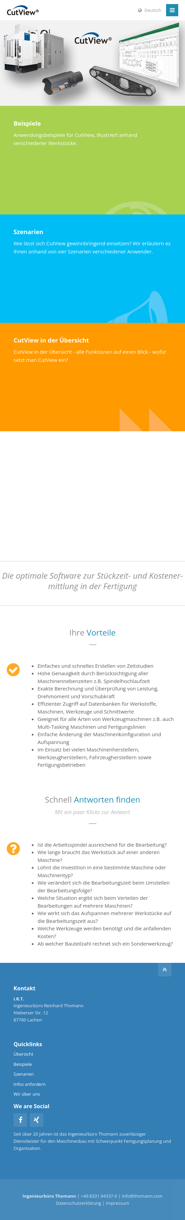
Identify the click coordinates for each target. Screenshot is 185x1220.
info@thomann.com (142, 1196)
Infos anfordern (30, 1084)
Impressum (117, 1203)
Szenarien (24, 1074)
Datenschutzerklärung (78, 1203)
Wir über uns (27, 1094)
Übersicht (23, 1054)
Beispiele (23, 1064)
